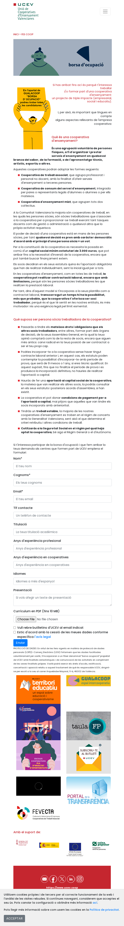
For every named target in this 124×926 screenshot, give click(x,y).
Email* (18, 491)
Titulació (20, 524)
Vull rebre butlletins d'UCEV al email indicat (50, 627)
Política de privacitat (104, 910)
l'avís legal (42, 637)
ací (95, 903)
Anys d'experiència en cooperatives (41, 557)
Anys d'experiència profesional (37, 541)
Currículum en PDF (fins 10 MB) (36, 611)
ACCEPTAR (14, 918)
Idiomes (19, 573)
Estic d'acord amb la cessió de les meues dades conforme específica (62, 634)
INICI (16, 34)
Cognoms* (21, 475)
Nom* (17, 458)
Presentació (22, 590)
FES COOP (27, 34)
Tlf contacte (22, 508)
